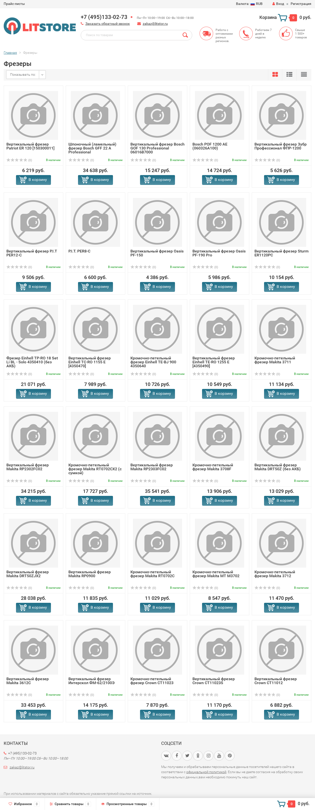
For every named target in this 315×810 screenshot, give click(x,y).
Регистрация (301, 4)
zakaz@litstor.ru (155, 24)
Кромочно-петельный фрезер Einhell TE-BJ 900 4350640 (153, 362)
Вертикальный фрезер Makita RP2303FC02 (151, 467)
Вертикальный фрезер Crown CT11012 (275, 681)
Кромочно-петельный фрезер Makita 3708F (212, 467)
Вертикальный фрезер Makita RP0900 (89, 574)
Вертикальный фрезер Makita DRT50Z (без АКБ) (277, 467)
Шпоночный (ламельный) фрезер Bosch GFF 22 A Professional (92, 148)
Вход (278, 4)
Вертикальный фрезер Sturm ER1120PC (281, 253)
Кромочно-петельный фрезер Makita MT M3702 (215, 574)
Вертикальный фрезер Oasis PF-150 (157, 253)
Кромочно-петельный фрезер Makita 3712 (274, 574)
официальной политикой (206, 772)
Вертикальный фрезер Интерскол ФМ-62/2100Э (91, 681)
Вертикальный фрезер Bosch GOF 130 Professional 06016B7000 (157, 148)
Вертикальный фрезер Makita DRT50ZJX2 (27, 574)
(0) (19, 160)
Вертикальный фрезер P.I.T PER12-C (31, 253)
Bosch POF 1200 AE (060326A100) (209, 146)
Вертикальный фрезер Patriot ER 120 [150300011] (30, 146)
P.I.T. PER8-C (79, 251)
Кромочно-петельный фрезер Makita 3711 (274, 360)
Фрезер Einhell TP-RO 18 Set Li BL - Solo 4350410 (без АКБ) (32, 362)
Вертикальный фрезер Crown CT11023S (213, 681)
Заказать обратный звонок (107, 24)
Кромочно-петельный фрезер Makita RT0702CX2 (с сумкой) (95, 469)
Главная (10, 53)
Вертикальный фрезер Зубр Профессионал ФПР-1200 (280, 146)
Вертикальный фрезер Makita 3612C (27, 681)
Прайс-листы (14, 4)
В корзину (38, 179)
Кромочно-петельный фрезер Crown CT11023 (151, 681)
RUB (249, 4)
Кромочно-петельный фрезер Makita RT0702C (152, 574)
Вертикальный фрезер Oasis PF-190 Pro (219, 253)
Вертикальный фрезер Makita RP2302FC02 (27, 467)
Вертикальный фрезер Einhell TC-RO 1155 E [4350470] (89, 362)
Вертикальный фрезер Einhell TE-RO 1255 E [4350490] (213, 362)
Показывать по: (23, 74)
